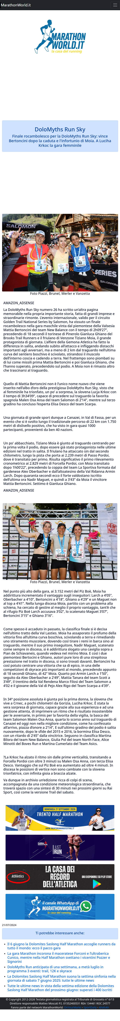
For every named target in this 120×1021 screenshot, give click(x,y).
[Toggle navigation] (115, 5)
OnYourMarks (72, 1007)
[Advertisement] (60, 90)
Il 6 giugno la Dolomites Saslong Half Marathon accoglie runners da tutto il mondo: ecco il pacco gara (61, 946)
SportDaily (90, 1007)
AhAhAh (104, 1007)
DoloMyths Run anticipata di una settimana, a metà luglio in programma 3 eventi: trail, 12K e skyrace (55, 969)
